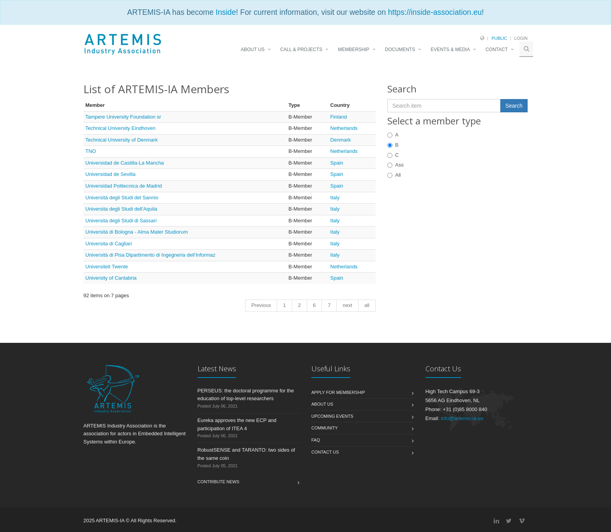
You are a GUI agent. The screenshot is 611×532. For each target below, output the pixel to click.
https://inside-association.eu (435, 12)
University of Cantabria (111, 278)
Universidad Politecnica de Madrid (123, 186)
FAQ (315, 440)
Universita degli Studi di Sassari (121, 220)
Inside (225, 12)
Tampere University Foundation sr (123, 117)
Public (499, 38)
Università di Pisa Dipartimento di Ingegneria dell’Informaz (150, 255)
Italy (335, 197)
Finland (338, 117)
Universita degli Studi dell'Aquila (121, 209)
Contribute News (219, 481)
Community (324, 428)
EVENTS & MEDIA (450, 49)
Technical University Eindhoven (120, 128)
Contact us (325, 452)
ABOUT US (253, 49)
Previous (261, 305)
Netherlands (344, 128)
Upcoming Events (332, 416)
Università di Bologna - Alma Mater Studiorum (136, 232)
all (366, 305)
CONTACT (497, 49)
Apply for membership (338, 392)
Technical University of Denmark (121, 140)
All (394, 175)
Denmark (340, 140)
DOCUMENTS (400, 49)
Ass (395, 165)
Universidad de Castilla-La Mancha (124, 163)
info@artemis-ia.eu (462, 418)
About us (322, 404)
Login (521, 38)
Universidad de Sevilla (110, 174)
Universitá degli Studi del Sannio (121, 197)
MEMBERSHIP (353, 49)
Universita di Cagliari (108, 243)
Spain (336, 163)
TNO (90, 151)
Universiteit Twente (106, 267)
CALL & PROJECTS (301, 49)
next (347, 305)
